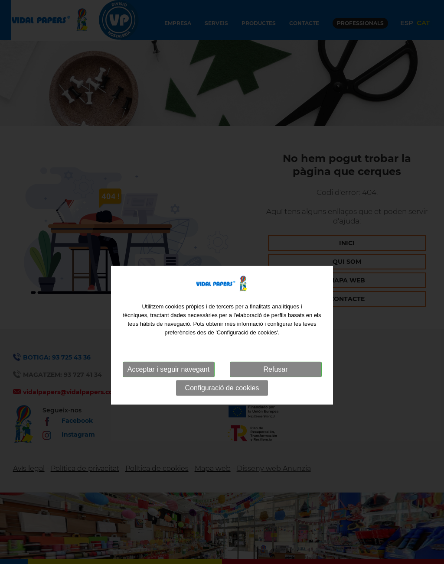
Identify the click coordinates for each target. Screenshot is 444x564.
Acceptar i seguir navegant (168, 383)
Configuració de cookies (222, 401)
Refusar (275, 383)
